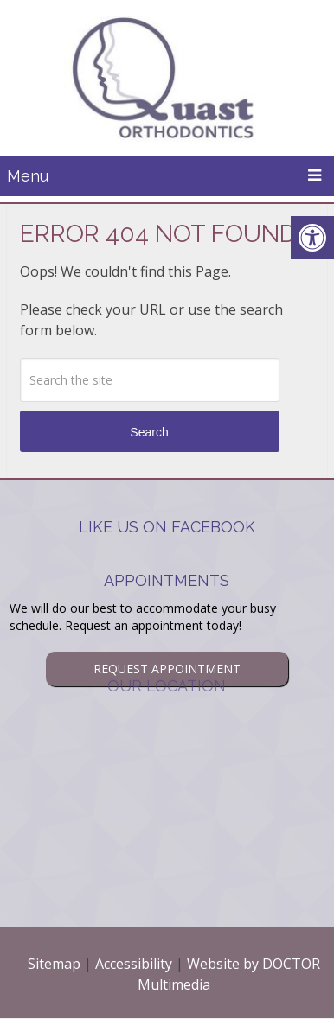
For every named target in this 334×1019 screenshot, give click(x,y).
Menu (27, 176)
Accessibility (133, 963)
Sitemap (54, 963)
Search (149, 432)
